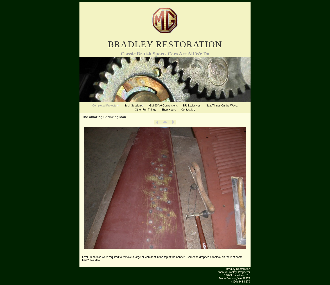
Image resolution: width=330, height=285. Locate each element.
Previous (157, 122)
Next (173, 122)
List (165, 122)
